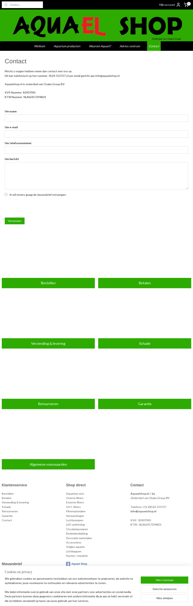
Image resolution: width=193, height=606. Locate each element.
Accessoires (73, 542)
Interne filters (75, 498)
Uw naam (11, 111)
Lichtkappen (73, 551)
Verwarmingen (75, 515)
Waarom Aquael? (100, 46)
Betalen (145, 283)
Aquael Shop (76, 564)
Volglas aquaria (75, 546)
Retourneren (48, 404)
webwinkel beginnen (102, 598)
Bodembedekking (77, 533)
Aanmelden (12, 581)
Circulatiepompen (77, 529)
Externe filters (75, 502)
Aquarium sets (75, 493)
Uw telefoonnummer (18, 143)
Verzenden (14, 220)
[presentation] (35, 206)
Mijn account (170, 4)
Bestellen (48, 283)
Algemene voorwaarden (48, 464)
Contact (154, 46)
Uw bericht (12, 158)
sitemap (82, 598)
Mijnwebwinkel (135, 598)
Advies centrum (130, 46)
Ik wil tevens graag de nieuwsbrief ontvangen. (38, 194)
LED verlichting (75, 524)
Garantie (145, 404)
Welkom (39, 46)
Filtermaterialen (76, 511)
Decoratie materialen (79, 538)
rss (89, 598)
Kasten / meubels (77, 555)
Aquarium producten (67, 46)
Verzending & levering (48, 343)
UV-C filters (73, 507)
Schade (144, 343)
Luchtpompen (74, 520)
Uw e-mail (11, 127)
